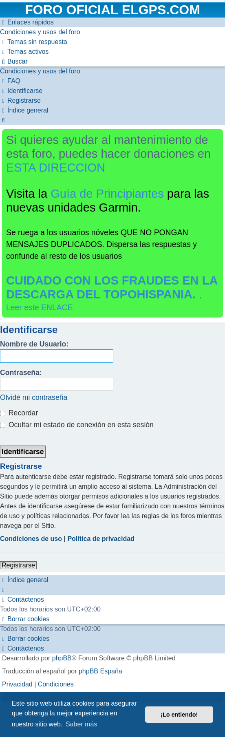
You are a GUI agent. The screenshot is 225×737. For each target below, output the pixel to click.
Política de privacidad (101, 538)
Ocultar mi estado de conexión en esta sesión (77, 425)
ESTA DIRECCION (55, 167)
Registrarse (18, 565)
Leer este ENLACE (39, 307)
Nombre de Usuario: (34, 344)
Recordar (19, 413)
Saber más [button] (81, 724)
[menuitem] (40, 32)
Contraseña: (21, 372)
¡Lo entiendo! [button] (179, 714)
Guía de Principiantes (107, 193)
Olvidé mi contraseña (33, 397)
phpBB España (100, 671)
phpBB (62, 658)
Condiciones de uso (31, 538)
